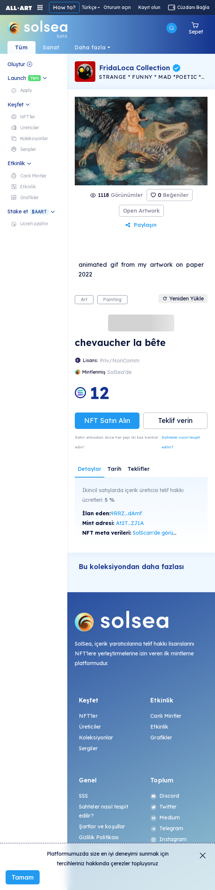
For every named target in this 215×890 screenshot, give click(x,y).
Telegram (166, 828)
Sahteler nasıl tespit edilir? (181, 442)
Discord (164, 795)
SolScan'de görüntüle (159, 532)
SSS (83, 795)
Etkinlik (159, 726)
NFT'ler (88, 716)
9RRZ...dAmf (126, 513)
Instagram (168, 839)
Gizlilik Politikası (99, 837)
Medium (165, 817)
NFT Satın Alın (107, 420)
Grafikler (161, 737)
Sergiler (88, 748)
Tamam (23, 877)
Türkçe (99, 7)
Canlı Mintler (165, 716)
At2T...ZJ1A (130, 523)
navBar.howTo (66, 7)
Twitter (163, 806)
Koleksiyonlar (96, 737)
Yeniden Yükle (183, 298)
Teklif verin (175, 420)
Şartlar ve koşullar (102, 826)
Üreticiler (90, 726)
